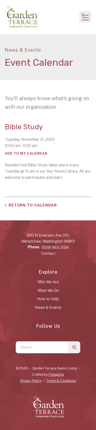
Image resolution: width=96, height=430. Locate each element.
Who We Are (48, 282)
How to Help (48, 299)
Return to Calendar (33, 205)
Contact (48, 253)
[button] (85, 17)
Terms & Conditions (61, 381)
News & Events (48, 307)
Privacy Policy (30, 381)
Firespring (56, 374)
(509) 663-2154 (55, 247)
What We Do (48, 290)
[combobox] (42, 347)
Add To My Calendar (26, 153)
